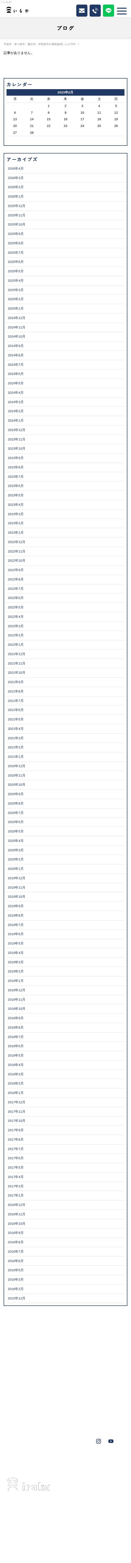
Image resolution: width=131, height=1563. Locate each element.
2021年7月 (16, 701)
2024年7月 (16, 364)
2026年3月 (16, 178)
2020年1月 (16, 869)
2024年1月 (16, 420)
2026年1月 (16, 196)
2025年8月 (16, 243)
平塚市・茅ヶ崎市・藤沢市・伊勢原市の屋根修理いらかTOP (40, 44)
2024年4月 (16, 392)
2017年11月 (16, 1111)
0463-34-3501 (35, 1519)
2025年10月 (16, 224)
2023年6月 (16, 486)
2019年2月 (16, 971)
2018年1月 (16, 1093)
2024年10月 (16, 336)
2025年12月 (16, 206)
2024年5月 (16, 383)
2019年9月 (16, 906)
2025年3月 (16, 290)
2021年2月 (16, 747)
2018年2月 (16, 1083)
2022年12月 (16, 542)
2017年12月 (16, 1102)
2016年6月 (16, 1261)
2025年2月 (16, 299)
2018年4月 (16, 1065)
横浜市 (111, 1460)
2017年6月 (16, 1158)
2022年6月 (16, 598)
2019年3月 (16, 962)
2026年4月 (16, 168)
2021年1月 (16, 756)
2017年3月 (16, 1186)
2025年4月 (16, 280)
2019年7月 (16, 925)
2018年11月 (16, 999)
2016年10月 (16, 1223)
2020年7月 (16, 813)
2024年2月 (16, 411)
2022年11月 (16, 551)
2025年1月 (16, 308)
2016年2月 (16, 1289)
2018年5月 (16, 1055)
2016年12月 (16, 1205)
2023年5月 (16, 495)
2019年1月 (16, 981)
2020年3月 (16, 850)
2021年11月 (16, 663)
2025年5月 (16, 271)
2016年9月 (16, 1233)
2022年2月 (16, 635)
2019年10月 (16, 896)
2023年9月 (16, 458)
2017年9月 (16, 1130)
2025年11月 (16, 215)
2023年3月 (16, 514)
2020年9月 (16, 794)
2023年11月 (16, 439)
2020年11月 (16, 775)
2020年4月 (16, 841)
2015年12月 (16, 1298)
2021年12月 (16, 654)
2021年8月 (16, 691)
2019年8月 (16, 915)
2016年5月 (16, 1270)
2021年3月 (16, 738)
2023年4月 (16, 504)
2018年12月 (16, 990)
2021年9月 (16, 682)
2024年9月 (16, 346)
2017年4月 (16, 1177)
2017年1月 (16, 1195)
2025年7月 (16, 252)
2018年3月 (16, 1074)
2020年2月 (16, 859)
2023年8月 (16, 467)
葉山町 (76, 1460)
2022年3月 (16, 626)
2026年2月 (16, 187)
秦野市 (18, 1466)
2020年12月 (16, 766)
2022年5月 (16, 607)
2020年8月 (16, 803)
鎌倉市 (35, 1466)
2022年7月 (16, 589)
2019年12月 (16, 878)
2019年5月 (16, 943)
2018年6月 (16, 1046)
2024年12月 (16, 318)
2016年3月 (16, 1279)
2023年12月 (16, 430)
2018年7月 (16, 1037)
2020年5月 (16, 831)
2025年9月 (16, 234)
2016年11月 (16, 1214)
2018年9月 (16, 1018)
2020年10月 (16, 784)
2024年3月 (16, 402)
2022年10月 (16, 560)
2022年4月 (16, 617)
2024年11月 (16, 327)
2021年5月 (16, 719)
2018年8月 (16, 1027)
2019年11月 (16, 887)
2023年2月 (16, 523)
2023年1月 (16, 532)
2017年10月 (16, 1121)
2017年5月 (16, 1167)
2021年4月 (16, 729)
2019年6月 (16, 934)
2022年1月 (16, 644)
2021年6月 (16, 710)
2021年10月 (16, 672)
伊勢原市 (57, 1460)
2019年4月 (16, 953)
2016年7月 (16, 1251)
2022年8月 (16, 579)
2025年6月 (16, 262)
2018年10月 (16, 1009)
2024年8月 (16, 355)
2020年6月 (16, 822)
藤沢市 (38, 1460)
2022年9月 (16, 570)
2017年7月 (16, 1149)
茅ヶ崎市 (19, 1460)
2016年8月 (16, 1242)
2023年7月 (16, 477)
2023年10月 (16, 448)
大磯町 (94, 1460)
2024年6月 (16, 374)
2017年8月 (16, 1139)
